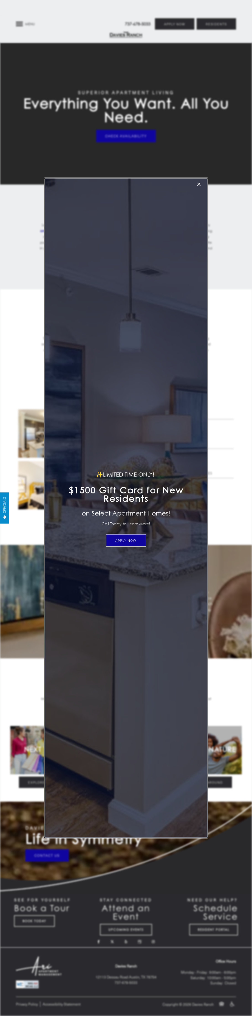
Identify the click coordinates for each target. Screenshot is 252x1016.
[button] (126, 540)
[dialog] (126, 508)
